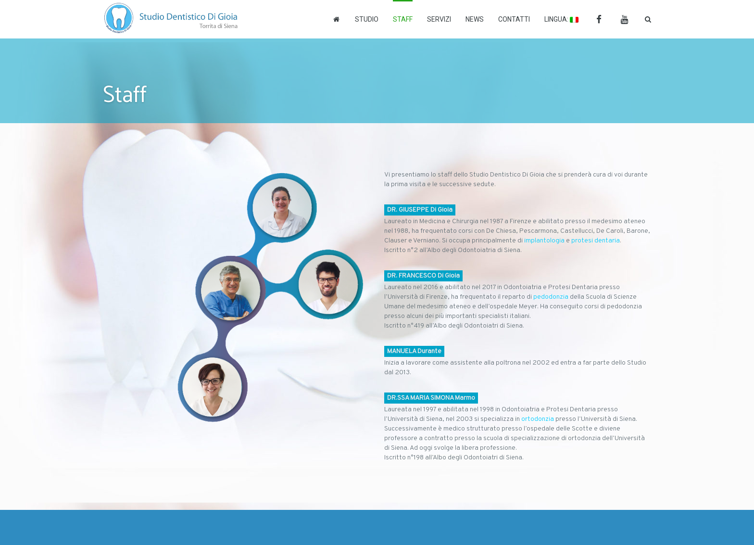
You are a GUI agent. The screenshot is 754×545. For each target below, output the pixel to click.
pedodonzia (550, 297)
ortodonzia (537, 419)
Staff (403, 19)
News (474, 19)
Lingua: (561, 19)
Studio (366, 19)
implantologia (544, 241)
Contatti (514, 19)
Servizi (439, 19)
